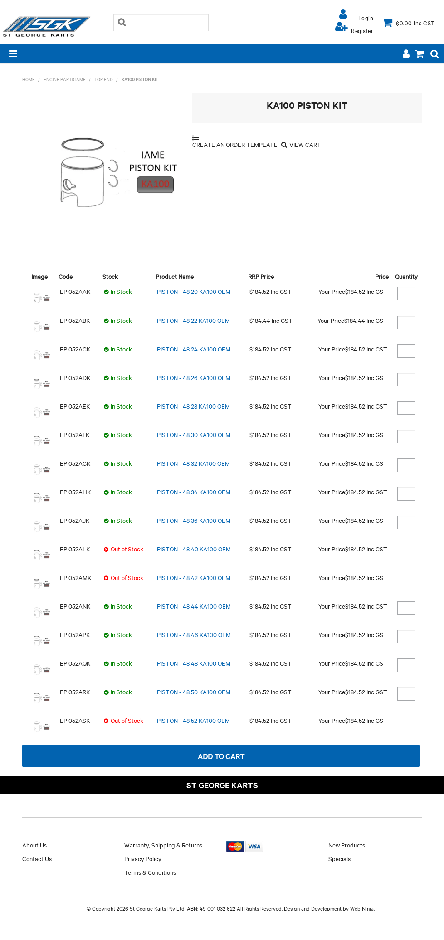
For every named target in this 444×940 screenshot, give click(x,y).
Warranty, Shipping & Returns (163, 845)
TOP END (103, 79)
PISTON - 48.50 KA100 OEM (193, 691)
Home (28, 79)
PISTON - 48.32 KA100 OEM (193, 463)
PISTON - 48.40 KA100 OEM (194, 549)
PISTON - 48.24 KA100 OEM (193, 349)
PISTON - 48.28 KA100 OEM (193, 406)
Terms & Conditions (150, 872)
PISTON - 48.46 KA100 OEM (194, 634)
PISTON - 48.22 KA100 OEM (193, 320)
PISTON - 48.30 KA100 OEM (193, 434)
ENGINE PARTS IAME (65, 79)
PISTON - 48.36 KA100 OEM (193, 520)
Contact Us (37, 858)
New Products (346, 845)
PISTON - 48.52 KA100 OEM (193, 720)
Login (366, 18)
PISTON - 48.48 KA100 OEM (193, 663)
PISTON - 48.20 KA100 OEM (193, 291)
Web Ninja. (362, 908)
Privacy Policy (142, 858)
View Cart (305, 144)
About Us (34, 845)
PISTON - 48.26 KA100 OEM (193, 377)
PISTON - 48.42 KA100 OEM (193, 577)
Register (362, 30)
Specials (339, 858)
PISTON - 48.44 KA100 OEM (194, 606)
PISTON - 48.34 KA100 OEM (193, 491)
